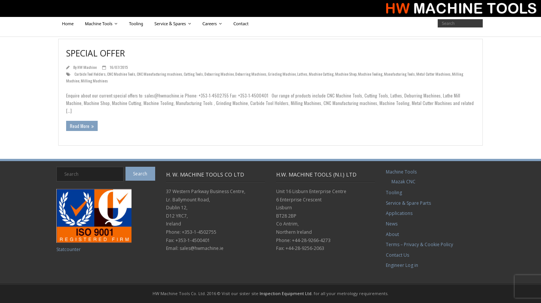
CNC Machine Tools (121, 74)
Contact (240, 23)
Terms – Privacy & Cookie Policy (419, 244)
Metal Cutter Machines (433, 74)
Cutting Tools (193, 74)
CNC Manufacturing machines (159, 74)
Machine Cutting (321, 74)
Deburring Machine (219, 74)
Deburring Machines (250, 74)
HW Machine (87, 67)
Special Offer (95, 53)
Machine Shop (346, 74)
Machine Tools (98, 23)
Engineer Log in (402, 265)
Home (68, 23)
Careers (209, 23)
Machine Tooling (370, 74)
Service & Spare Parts (408, 203)
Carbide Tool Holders (90, 74)
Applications (399, 213)
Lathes (302, 74)
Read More (79, 126)
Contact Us (397, 255)
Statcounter (68, 249)
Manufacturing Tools (399, 74)
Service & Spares (170, 23)
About (392, 234)
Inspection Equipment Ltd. (286, 293)
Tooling (136, 23)
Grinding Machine (282, 74)
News (391, 224)
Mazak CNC (403, 181)
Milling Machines (94, 81)
